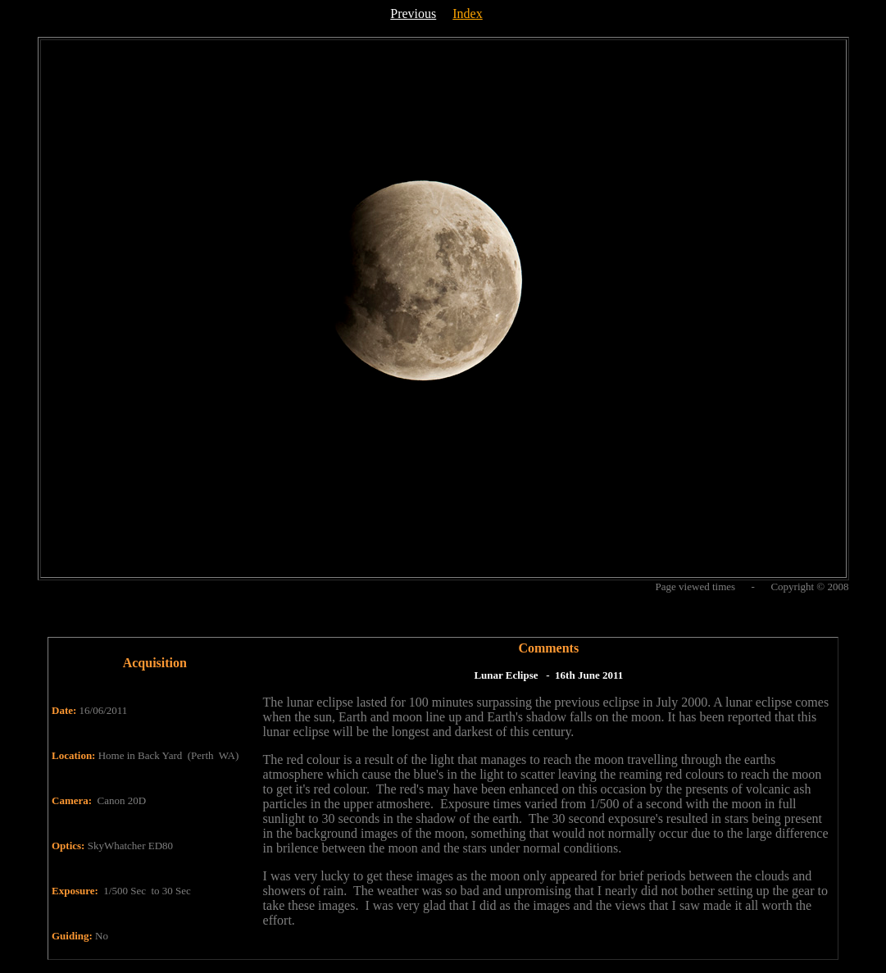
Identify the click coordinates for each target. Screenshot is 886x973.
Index (467, 13)
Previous (413, 13)
